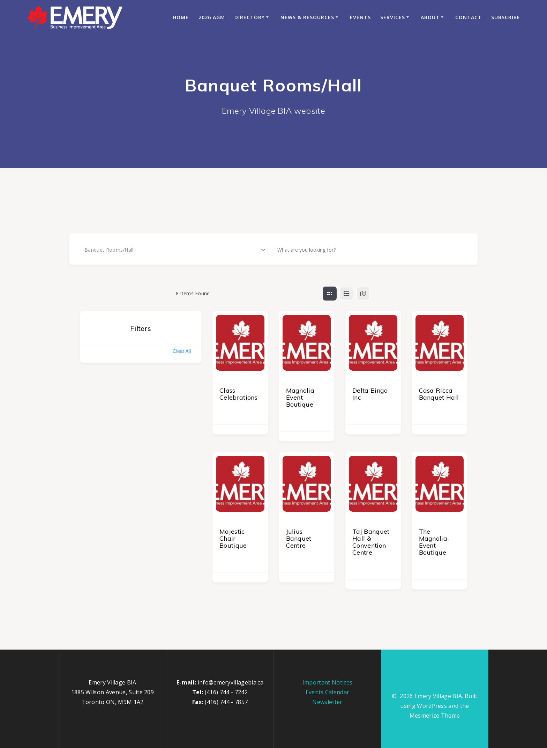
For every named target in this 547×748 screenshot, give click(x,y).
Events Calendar (328, 692)
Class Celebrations (238, 393)
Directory (249, 17)
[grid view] (330, 294)
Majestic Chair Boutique (233, 538)
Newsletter (327, 702)
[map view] (363, 294)
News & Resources (307, 17)
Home (181, 17)
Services (392, 17)
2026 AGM (211, 17)
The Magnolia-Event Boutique (434, 541)
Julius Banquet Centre (299, 538)
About (430, 17)
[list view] (346, 294)
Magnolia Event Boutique (300, 397)
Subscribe (505, 17)
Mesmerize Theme (435, 715)
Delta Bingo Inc (370, 393)
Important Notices (327, 682)
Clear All (182, 351)
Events (360, 17)
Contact (468, 17)
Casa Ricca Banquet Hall (439, 393)
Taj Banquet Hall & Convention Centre (371, 541)
